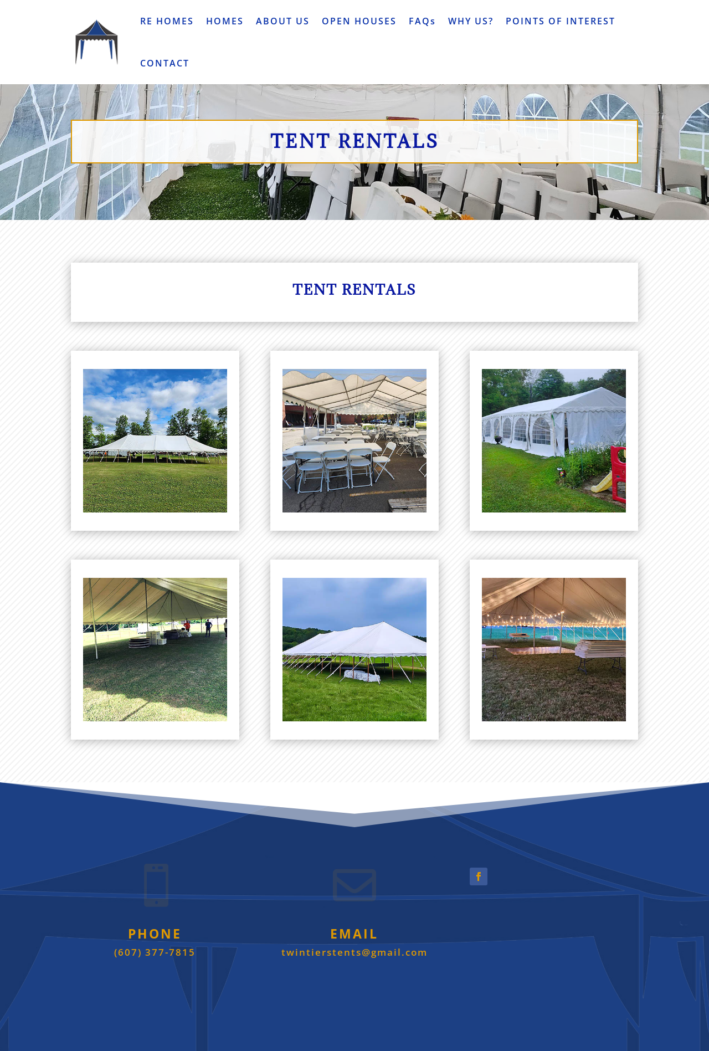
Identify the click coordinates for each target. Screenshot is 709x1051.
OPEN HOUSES (359, 21)
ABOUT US (283, 21)
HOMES (225, 21)
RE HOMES (167, 21)
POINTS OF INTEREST (560, 21)
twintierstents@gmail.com (354, 952)
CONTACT (164, 63)
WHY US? (471, 21)
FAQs (422, 21)
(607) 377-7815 (155, 952)
